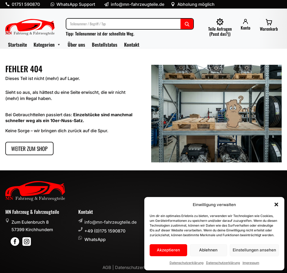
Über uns (76, 44)
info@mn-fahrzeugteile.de (110, 222)
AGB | (108, 267)
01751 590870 (26, 4)
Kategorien (47, 45)
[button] (276, 204)
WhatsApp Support (75, 4)
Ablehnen (208, 249)
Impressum (251, 263)
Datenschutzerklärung (186, 263)
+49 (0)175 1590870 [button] (104, 231)
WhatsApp (95, 239)
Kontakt (131, 44)
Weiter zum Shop (29, 148)
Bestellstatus (104, 44)
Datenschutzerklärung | (139, 267)
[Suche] (129, 24)
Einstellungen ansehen (254, 249)
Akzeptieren (168, 249)
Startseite (17, 44)
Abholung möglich (196, 4)
